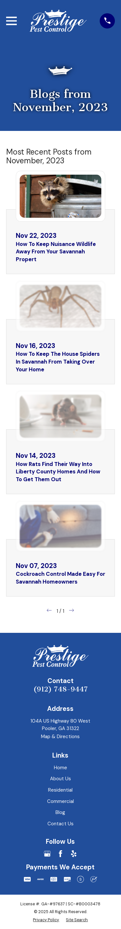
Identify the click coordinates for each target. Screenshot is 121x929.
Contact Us (60, 823)
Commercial (60, 801)
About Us (60, 778)
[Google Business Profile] (47, 853)
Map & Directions (60, 736)
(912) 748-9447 (60, 689)
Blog (60, 812)
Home (60, 767)
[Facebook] (60, 853)
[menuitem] (46, 919)
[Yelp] (73, 853)
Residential (60, 790)
